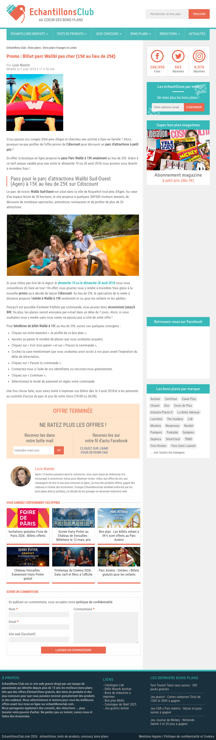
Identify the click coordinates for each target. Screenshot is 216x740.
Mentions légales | (151, 736)
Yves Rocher (158, 446)
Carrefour (171, 399)
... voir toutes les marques (167, 452)
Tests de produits (70, 34)
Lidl (190, 419)
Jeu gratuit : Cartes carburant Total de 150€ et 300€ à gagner (175, 699)
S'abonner (194, 107)
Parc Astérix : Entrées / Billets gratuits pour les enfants (119, 572)
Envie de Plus (183, 406)
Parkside (172, 432)
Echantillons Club (16, 47)
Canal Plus (189, 399)
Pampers (156, 432)
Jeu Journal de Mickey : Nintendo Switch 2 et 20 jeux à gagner (172, 722)
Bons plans (139, 34)
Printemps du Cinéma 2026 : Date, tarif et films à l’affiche (73, 572)
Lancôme (156, 419)
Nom (12, 609)
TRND (188, 439)
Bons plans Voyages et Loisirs (60, 47)
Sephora (155, 439)
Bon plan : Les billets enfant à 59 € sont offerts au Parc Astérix (119, 536)
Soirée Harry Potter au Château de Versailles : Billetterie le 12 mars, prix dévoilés (73, 536)
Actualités (197, 34)
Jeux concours (107, 34)
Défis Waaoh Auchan (118, 689)
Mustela (155, 426)
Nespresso (172, 426)
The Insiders (175, 419)
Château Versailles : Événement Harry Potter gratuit (28, 574)
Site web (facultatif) (22, 634)
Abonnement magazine (178, 177)
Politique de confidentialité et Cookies (189, 736)
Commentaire (84, 609)
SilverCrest (173, 439)
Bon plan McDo (114, 700)
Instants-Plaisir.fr (161, 412)
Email (12, 622)
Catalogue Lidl (114, 685)
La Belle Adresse (188, 412)
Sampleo (188, 432)
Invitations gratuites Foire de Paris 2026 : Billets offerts (28, 534)
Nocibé (188, 426)
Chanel (155, 406)
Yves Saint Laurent (183, 446)
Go (59, 450)
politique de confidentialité (94, 602)
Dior (166, 406)
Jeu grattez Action (117, 708)
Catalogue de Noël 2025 (120, 704)
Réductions (168, 34)
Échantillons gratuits (28, 34)
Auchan (155, 399)
